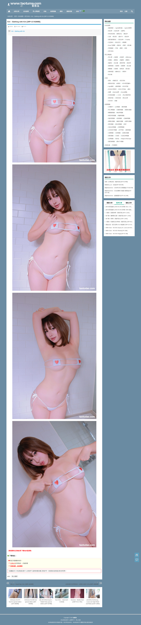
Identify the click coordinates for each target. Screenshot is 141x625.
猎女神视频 (118, 124)
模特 (61, 11)
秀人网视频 (111, 109)
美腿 (116, 100)
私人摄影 (14, 576)
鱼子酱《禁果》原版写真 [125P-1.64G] (117, 218)
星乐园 (128, 68)
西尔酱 (129, 45)
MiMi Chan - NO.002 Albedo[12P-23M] (116, 230)
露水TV (121, 36)
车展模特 (114, 145)
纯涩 (125, 124)
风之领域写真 (127, 95)
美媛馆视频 (121, 115)
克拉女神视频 (112, 127)
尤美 (109, 36)
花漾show (128, 57)
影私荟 (122, 68)
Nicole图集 (124, 92)
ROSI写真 (125, 86)
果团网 (124, 42)
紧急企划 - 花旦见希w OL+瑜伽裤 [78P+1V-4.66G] (120, 224)
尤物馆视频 (127, 118)
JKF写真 (121, 130)
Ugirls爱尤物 (118, 28)
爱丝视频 (110, 124)
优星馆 (117, 65)
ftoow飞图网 (111, 45)
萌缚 (124, 45)
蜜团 (121, 48)
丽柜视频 (118, 86)
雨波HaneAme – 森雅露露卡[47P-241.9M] (116, 195)
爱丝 (109, 80)
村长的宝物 (111, 33)
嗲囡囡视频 (111, 112)
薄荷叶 (124, 71)
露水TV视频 (120, 141)
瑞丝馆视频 (111, 118)
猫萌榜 (123, 65)
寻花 (116, 48)
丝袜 (45, 11)
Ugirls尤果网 (128, 28)
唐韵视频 (110, 135)
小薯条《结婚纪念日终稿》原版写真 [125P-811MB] (120, 221)
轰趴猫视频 (111, 141)
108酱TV (110, 107)
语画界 (122, 57)
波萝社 (123, 31)
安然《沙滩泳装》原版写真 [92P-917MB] (116, 181)
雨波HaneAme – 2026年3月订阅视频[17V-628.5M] (119, 187)
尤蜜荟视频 (120, 109)
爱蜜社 (128, 60)
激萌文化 (119, 33)
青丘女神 (125, 98)
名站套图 (26, 11)
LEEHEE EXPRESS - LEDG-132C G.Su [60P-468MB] (81, 584)
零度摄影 (110, 48)
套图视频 (53, 11)
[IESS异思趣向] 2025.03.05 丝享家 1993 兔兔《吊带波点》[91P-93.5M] (120, 209)
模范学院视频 (112, 115)
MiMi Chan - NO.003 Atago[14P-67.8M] (117, 233)
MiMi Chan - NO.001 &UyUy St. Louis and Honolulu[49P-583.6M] (120, 227)
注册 (126, 11)
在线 (80, 11)
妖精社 (118, 83)
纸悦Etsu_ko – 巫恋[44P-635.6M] (114, 184)
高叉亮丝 (122, 80)
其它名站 (27, 16)
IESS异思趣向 (127, 83)
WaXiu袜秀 (116, 92)
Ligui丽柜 (111, 86)
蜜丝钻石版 (111, 83)
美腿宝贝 (115, 80)
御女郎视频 (120, 112)
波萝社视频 (128, 121)
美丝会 (117, 138)
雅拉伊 (126, 33)
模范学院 (122, 63)
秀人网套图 (36, 11)
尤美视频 (117, 133)
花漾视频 (119, 118)
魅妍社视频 (120, 121)
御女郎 (129, 63)
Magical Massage (126, 138)
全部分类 (16, 11)
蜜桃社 (116, 60)
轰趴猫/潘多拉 (112, 39)
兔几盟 (129, 65)
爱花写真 (110, 98)
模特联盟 (110, 71)
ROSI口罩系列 (112, 89)
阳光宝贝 (117, 42)
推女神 (110, 31)
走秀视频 (110, 138)
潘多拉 (119, 45)
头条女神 (116, 31)
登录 (121, 11)
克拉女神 (120, 39)
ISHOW (110, 100)
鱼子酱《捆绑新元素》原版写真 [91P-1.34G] (118, 215)
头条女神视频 (125, 135)
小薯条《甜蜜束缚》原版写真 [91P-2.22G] (117, 212)
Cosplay (127, 39)
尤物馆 (116, 68)
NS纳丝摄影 (111, 95)
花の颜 (116, 63)
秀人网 (110, 57)
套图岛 (11, 26)
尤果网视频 (121, 127)
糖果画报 (110, 65)
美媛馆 (122, 60)
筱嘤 (109, 92)
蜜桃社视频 (111, 121)
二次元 (119, 95)
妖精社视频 (126, 133)
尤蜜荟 (116, 57)
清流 (125, 48)
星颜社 (110, 60)
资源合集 (107, 145)
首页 (9, 11)
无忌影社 (110, 42)
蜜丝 (129, 89)
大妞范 (117, 135)
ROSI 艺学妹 (122, 89)
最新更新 (69, 11)
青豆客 (115, 36)
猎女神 (127, 36)
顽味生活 (117, 71)
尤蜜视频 (110, 133)
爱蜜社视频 (128, 109)
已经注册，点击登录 (16, 566)
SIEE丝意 (118, 98)
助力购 (110, 74)
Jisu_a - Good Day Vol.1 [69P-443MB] (22, 584)
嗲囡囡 (110, 68)
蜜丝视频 (124, 107)
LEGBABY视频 (112, 130)
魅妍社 (110, 63)
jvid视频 (117, 107)
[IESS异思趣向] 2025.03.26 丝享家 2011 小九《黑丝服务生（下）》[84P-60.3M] (120, 206)
